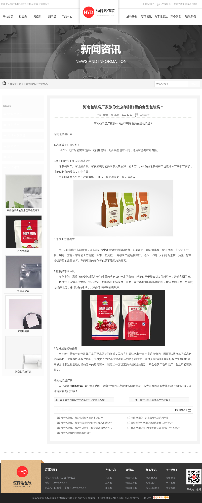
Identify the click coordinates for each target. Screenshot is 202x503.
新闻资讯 (146, 16)
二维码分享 (145, 115)
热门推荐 (13, 167)
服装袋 (52, 16)
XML (127, 498)
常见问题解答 (16, 135)
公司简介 (170, 478)
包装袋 (23, 16)
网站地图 (149, 4)
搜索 (194, 84)
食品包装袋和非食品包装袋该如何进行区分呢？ (155, 427)
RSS (121, 498)
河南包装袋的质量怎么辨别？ (76, 432)
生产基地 (170, 483)
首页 (21, 83)
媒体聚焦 (13, 146)
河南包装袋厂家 (23, 371)
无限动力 (146, 498)
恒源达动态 (14, 114)
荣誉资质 (176, 16)
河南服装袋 (23, 331)
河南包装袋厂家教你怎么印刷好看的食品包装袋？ (86, 422)
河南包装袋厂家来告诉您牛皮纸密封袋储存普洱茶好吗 (87, 427)
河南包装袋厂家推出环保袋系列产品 (149, 417)
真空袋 (37, 16)
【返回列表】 (181, 410)
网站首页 (8, 16)
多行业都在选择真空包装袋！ (155, 399)
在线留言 (166, 4)
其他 (10, 157)
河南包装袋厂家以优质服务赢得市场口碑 (82, 417)
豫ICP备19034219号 (108, 498)
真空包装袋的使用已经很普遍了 (23, 210)
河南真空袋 (23, 291)
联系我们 (190, 16)
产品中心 (67, 16)
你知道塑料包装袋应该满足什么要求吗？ (152, 422)
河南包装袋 (23, 250)
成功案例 (131, 16)
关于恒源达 (161, 16)
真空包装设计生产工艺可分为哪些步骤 (85, 399)
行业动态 (43, 83)
